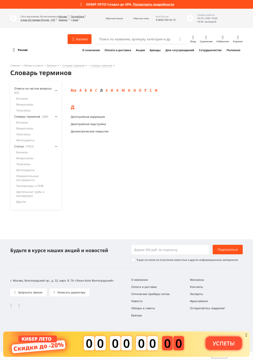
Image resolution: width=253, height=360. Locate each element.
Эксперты (196, 294)
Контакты (196, 287)
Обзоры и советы (33, 65)
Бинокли (52, 65)
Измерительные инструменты (27, 178)
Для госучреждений (179, 50)
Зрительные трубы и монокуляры (30, 194)
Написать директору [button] (71, 292)
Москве (63, 16)
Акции (140, 50)
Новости (137, 301)
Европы (63, 20)
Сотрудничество (210, 50)
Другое (21, 202)
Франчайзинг (199, 301)
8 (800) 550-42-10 (166, 20)
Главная (15, 65)
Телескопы (23, 110)
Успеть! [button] (224, 343)
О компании (91, 50)
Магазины (197, 280)
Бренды (155, 50)
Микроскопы (24, 104)
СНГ (53, 20)
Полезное (233, 50)
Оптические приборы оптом (150, 294)
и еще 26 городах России (35, 20)
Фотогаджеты (25, 140)
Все (73, 90)
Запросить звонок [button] (29, 292)
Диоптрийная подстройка (88, 124)
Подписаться (228, 249)
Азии (75, 20)
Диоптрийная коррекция (88, 117)
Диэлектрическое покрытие (90, 131)
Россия (22, 50)
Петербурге (78, 16)
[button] (110, 18)
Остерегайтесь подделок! (207, 308)
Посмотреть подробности (153, 4)
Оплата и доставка (118, 50)
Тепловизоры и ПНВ (29, 186)
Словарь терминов (73, 65)
